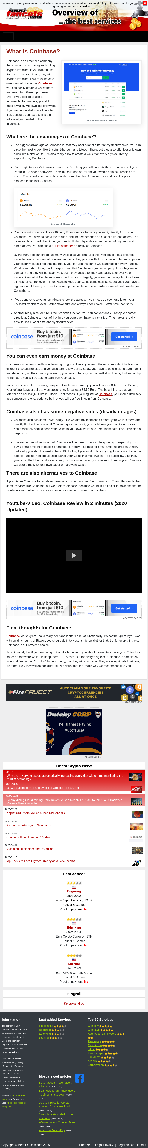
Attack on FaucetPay (52, 1130)
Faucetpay (94, 1041)
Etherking (74, 927)
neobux (92, 1060)
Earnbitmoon (96, 1064)
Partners (84, 1145)
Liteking (74, 963)
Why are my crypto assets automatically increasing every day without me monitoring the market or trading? (65, 777)
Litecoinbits (46, 1025)
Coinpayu (94, 1029)
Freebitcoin (95, 1045)
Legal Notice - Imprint (132, 1145)
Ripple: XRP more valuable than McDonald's (35, 813)
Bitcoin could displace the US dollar (29, 848)
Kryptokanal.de (74, 1003)
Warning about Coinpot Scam (57, 1122)
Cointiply (93, 1025)
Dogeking (74, 891)
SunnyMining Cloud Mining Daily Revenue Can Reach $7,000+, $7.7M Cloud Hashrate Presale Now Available (64, 801)
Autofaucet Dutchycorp (102, 1033)
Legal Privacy (104, 1145)
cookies (85, 6)
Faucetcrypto (96, 1053)
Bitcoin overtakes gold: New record (29, 825)
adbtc (91, 1049)
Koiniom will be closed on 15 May (28, 837)
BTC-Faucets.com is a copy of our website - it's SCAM (43, 787)
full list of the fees (63, 245)
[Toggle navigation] (8, 36)
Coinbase (45, 83)
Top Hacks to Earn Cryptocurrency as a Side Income (40, 861)
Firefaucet (94, 1057)
